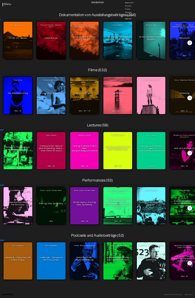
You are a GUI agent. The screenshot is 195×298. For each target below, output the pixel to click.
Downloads (129, 15)
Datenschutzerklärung (173, 294)
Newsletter (129, 3)
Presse (127, 9)
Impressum (189, 294)
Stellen (128, 6)
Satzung (128, 12)
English (128, 19)
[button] (189, 42)
